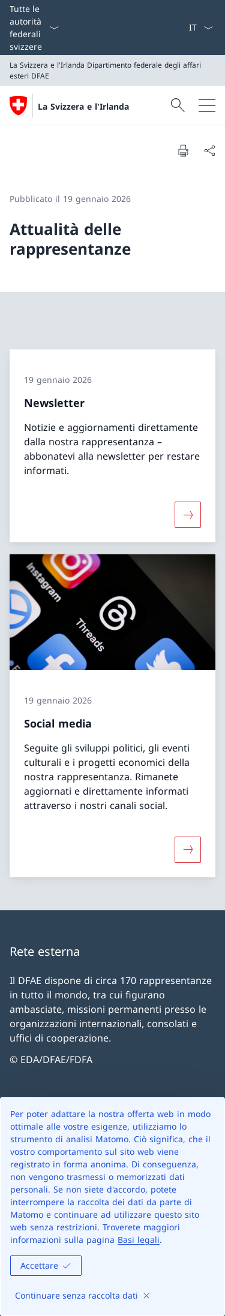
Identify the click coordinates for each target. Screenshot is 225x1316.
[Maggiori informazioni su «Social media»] (188, 849)
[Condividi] (209, 150)
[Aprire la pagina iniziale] (69, 105)
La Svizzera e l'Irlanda (83, 106)
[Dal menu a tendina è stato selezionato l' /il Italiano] (200, 27)
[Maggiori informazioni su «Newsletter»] (188, 515)
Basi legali (139, 1239)
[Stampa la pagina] (183, 150)
